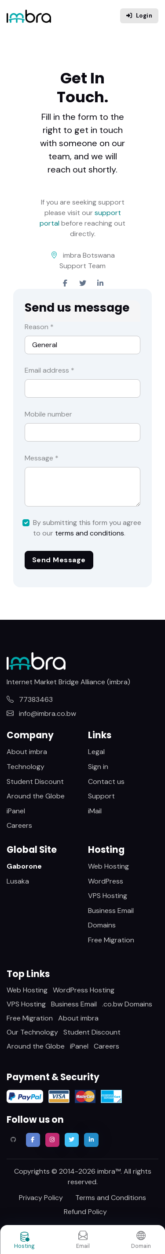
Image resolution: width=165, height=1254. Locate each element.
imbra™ (109, 1171)
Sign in (98, 766)
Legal (96, 751)
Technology (25, 766)
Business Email (111, 910)
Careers (19, 825)
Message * (42, 458)
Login (139, 15)
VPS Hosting (107, 895)
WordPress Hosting (83, 990)
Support (101, 796)
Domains (102, 925)
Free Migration (111, 940)
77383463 (30, 699)
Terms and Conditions (110, 1197)
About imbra (27, 751)
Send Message (59, 559)
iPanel (16, 811)
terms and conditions (89, 533)
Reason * (39, 326)
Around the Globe (36, 796)
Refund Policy (85, 1211)
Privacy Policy (41, 1197)
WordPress (105, 881)
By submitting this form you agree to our (87, 528)
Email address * (49, 370)
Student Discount (35, 781)
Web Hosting (108, 866)
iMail (95, 811)
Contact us (106, 781)
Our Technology (32, 1032)
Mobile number (48, 414)
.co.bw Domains (127, 1004)
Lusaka (18, 881)
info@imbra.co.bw (41, 713)
